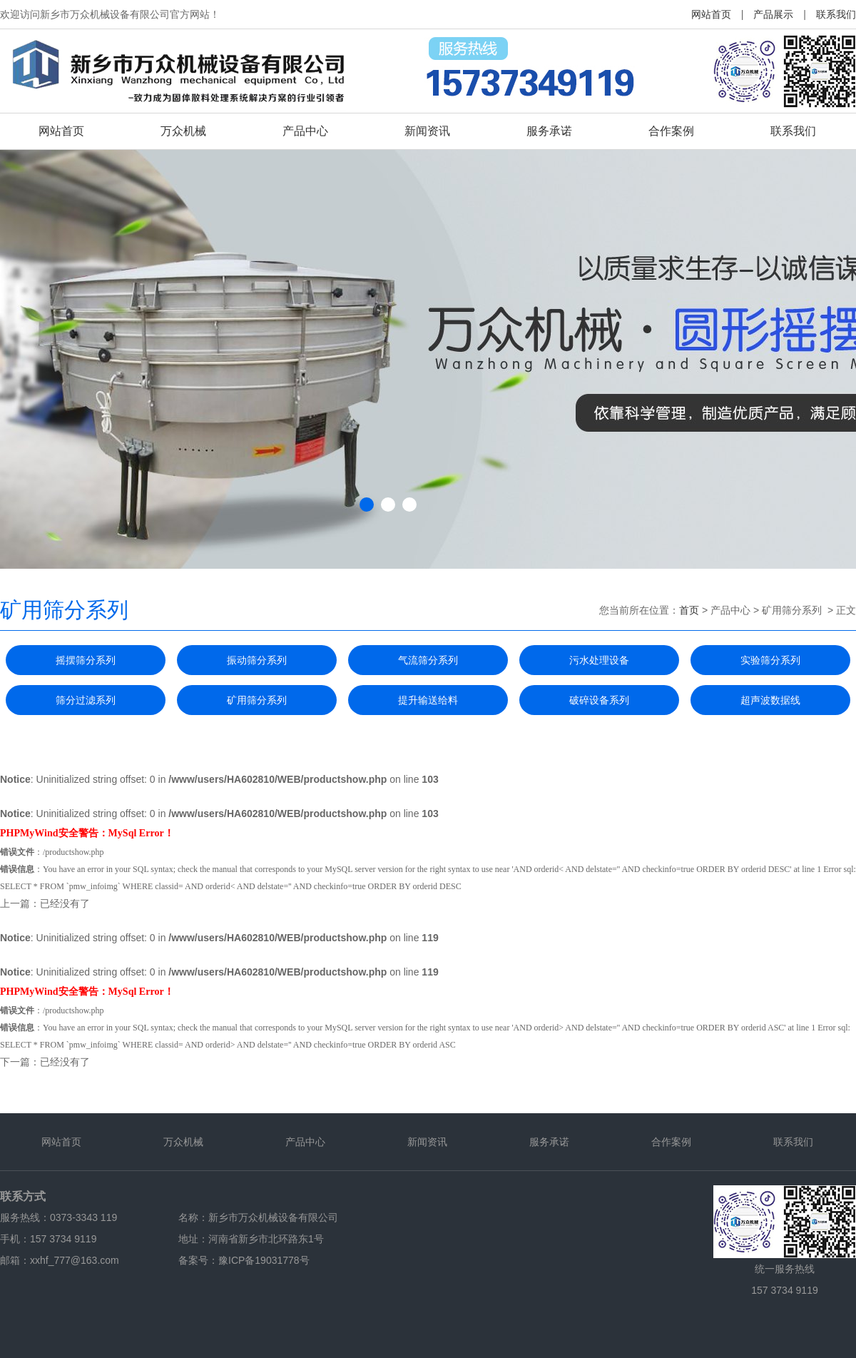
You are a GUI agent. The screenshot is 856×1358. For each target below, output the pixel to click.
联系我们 (836, 14)
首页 (689, 610)
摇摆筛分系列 (86, 660)
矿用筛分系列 (257, 700)
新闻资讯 (427, 131)
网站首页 (711, 14)
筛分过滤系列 (86, 700)
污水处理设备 (599, 660)
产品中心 (305, 131)
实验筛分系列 (770, 660)
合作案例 (671, 131)
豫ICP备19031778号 (264, 1260)
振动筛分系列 (257, 660)
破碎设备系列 (599, 700)
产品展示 (773, 14)
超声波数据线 (770, 700)
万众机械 (183, 131)
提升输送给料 (428, 700)
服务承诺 (549, 131)
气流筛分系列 (428, 660)
